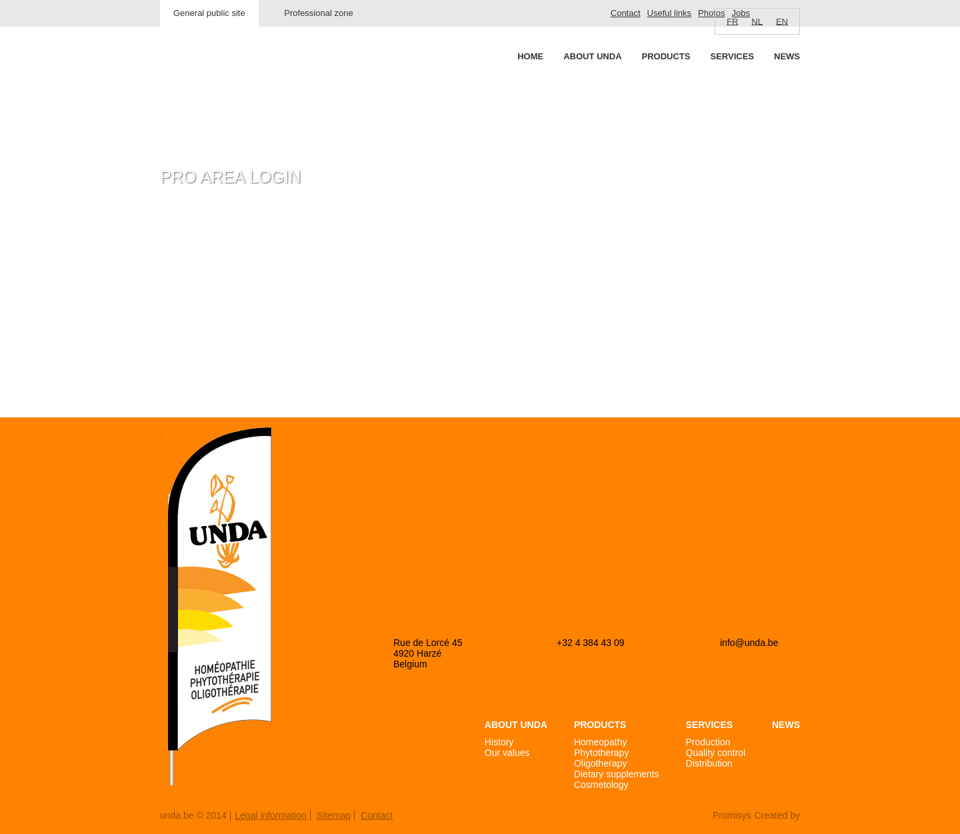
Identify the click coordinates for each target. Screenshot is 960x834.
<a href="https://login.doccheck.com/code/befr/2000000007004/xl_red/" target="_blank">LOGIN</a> (315, 307)
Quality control (715, 752)
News (787, 56)
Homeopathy (600, 742)
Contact (626, 13)
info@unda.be (749, 642)
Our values (507, 752)
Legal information (270, 815)
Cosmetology (601, 784)
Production (708, 742)
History (499, 742)
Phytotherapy (601, 752)
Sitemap (334, 815)
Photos (711, 13)
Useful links (669, 13)
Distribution (709, 763)
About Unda (592, 56)
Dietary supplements (616, 774)
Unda (210, 80)
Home (530, 56)
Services (732, 56)
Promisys (732, 815)
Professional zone (318, 13)
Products (666, 56)
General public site (209, 13)
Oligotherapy (600, 763)
